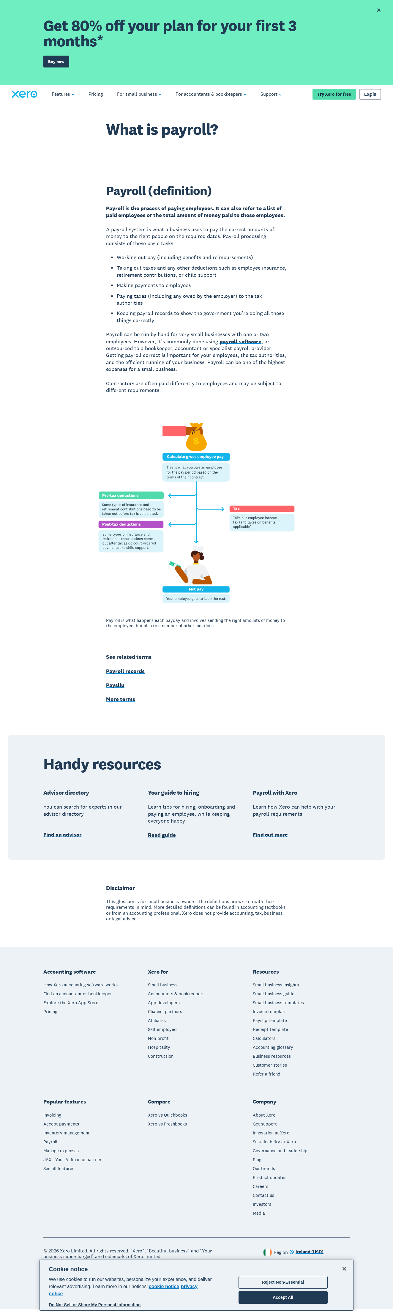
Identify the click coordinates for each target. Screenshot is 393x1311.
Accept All (283, 1297)
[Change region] (306, 1254)
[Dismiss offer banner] (378, 10)
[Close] (344, 1268)
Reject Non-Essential (283, 1282)
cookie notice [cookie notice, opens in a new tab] (164, 1286)
